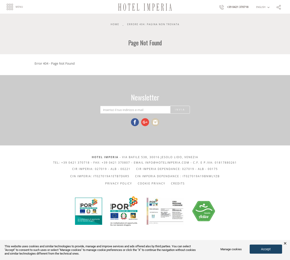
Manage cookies (231, 249)
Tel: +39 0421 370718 (71, 162)
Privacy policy (118, 183)
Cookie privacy (151, 183)
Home (115, 24)
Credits (178, 183)
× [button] (285, 243)
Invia (180, 109)
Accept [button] (266, 249)
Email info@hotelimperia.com (161, 162)
